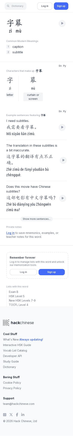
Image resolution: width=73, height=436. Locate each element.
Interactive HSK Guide (17, 345)
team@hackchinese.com (18, 403)
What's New (23, 339)
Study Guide (11, 361)
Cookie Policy (12, 382)
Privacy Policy (12, 388)
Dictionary (9, 367)
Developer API (12, 356)
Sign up (61, 6)
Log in (44, 6)
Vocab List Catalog (15, 350)
